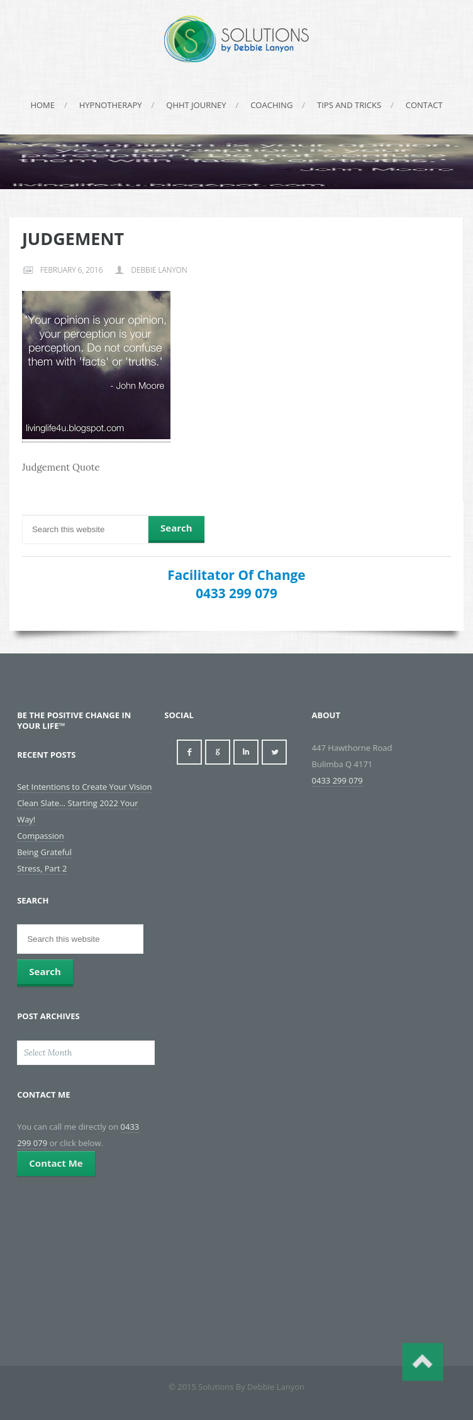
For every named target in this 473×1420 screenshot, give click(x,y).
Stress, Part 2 (42, 868)
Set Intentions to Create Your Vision (84, 786)
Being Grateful (44, 852)
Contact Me (55, 1163)
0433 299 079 (236, 593)
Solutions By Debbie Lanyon (236, 39)
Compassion (40, 835)
